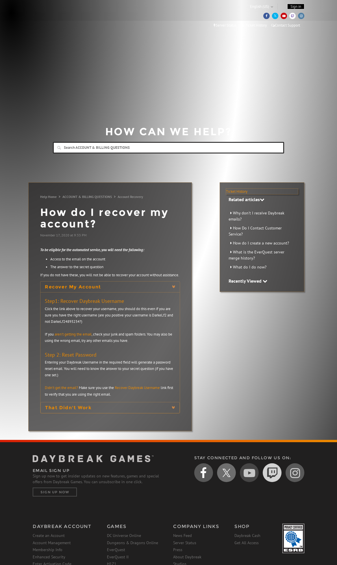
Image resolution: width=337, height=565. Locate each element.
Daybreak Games (58, 16)
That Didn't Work (68, 407)
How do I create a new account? (261, 243)
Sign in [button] (295, 6)
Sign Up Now (54, 492)
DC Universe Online (124, 535)
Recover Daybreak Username (137, 387)
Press (177, 549)
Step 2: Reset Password (71, 354)
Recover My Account (73, 287)
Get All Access (246, 542)
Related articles (246, 199)
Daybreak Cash (247, 535)
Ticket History (253, 25)
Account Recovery (130, 196)
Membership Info (47, 549)
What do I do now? (249, 267)
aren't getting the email (73, 334)
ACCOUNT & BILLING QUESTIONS (87, 196)
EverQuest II (118, 557)
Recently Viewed (248, 281)
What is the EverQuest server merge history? (256, 255)
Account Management (52, 542)
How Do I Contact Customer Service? (255, 231)
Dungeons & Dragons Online (132, 542)
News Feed (182, 535)
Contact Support (285, 25)
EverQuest (116, 549)
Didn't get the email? (61, 387)
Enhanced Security (49, 557)
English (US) (259, 6)
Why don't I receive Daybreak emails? (256, 216)
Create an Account (49, 535)
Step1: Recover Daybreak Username (84, 301)
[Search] (168, 147)
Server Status (225, 25)
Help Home (48, 196)
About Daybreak (187, 557)
